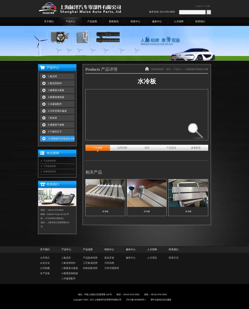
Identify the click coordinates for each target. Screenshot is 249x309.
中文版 (207, 6)
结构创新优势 (49, 171)
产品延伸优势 (49, 161)
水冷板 (105, 211)
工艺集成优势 (49, 166)
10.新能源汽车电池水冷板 (196, 69)
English (199, 6)
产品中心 (177, 69)
